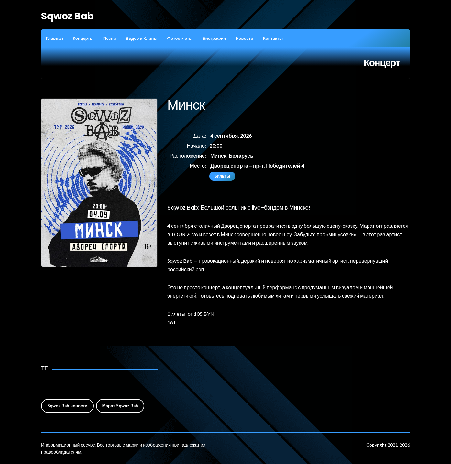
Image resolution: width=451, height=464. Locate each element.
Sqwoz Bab (67, 16)
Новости (244, 38)
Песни (109, 38)
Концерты (83, 38)
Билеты (222, 176)
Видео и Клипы (142, 38)
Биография (214, 38)
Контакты (273, 38)
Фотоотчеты (179, 38)
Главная (54, 38)
